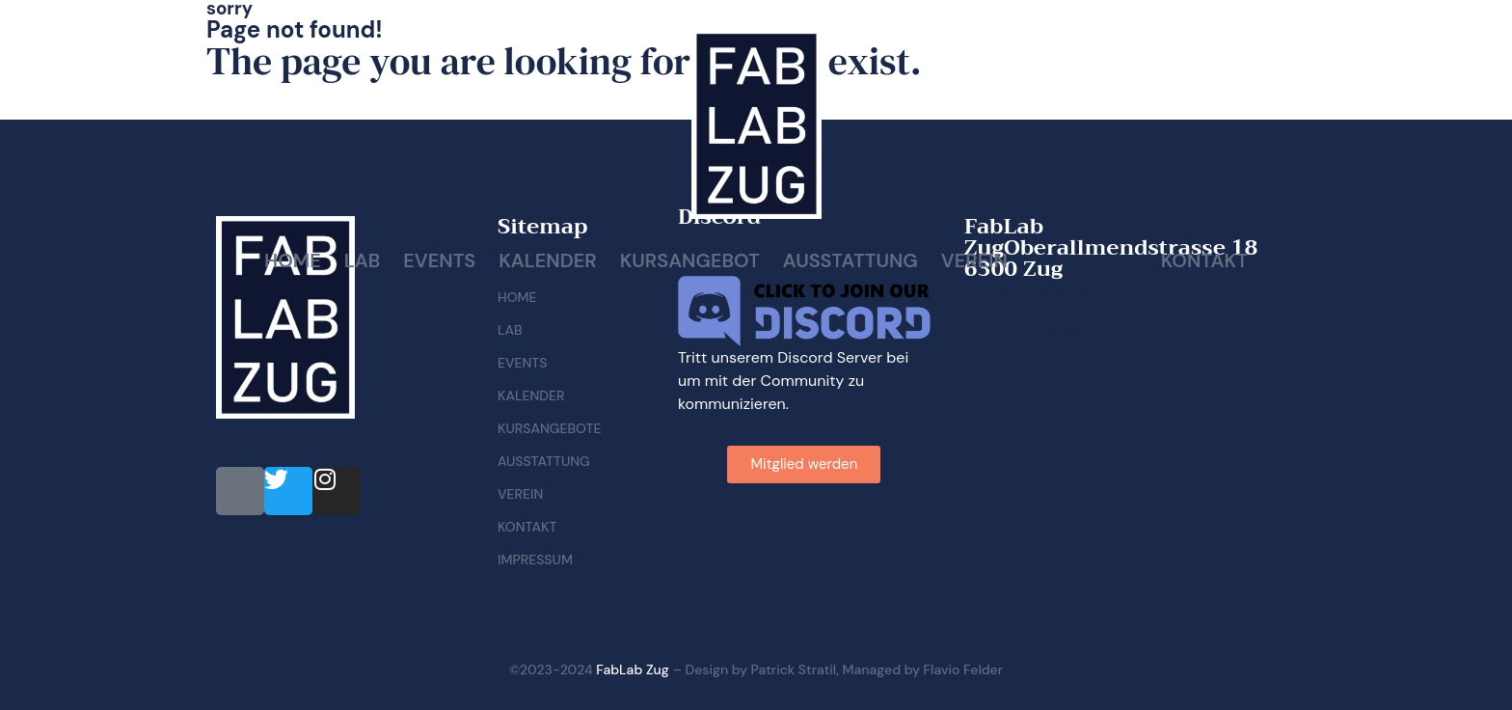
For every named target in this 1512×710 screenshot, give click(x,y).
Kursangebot (690, 260)
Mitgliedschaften (1059, 332)
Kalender (547, 260)
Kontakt (1204, 260)
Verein (974, 260)
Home (292, 260)
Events (439, 260)
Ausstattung (850, 260)
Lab (362, 260)
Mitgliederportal (1056, 293)
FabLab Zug (632, 669)
